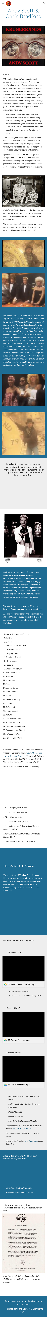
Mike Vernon (30, 878)
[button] (3, 3)
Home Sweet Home (31, 1141)
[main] (23, 13)
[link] (23, 972)
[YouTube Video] (23, 492)
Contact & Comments (32, 1308)
